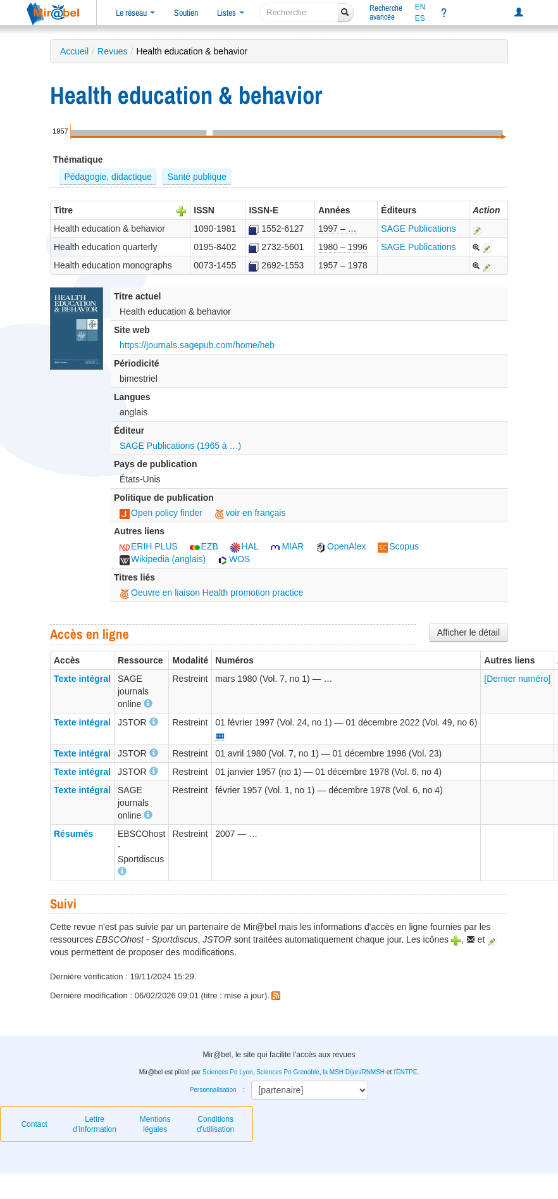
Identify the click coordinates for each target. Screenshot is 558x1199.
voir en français (250, 513)
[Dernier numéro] (517, 679)
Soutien (186, 12)
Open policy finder (161, 513)
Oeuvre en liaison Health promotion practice (211, 592)
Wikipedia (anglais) (163, 559)
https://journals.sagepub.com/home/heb (197, 345)
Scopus (398, 546)
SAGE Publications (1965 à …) (180, 446)
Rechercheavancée (385, 12)
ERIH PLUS (149, 546)
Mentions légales (155, 1124)
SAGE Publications (418, 228)
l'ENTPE (405, 1072)
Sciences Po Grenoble (287, 1072)
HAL (244, 546)
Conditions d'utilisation (215, 1124)
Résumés (73, 834)
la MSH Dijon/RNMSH (354, 1072)
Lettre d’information (94, 1124)
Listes (230, 12)
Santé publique (197, 177)
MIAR (287, 546)
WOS (234, 559)
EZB (204, 546)
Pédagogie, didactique (108, 177)
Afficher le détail (468, 632)
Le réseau (135, 12)
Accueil (74, 51)
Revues (112, 51)
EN (420, 7)
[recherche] (299, 12)
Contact (34, 1124)
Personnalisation (213, 1089)
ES (420, 18)
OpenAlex (341, 546)
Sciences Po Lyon (227, 1072)
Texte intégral (82, 679)
